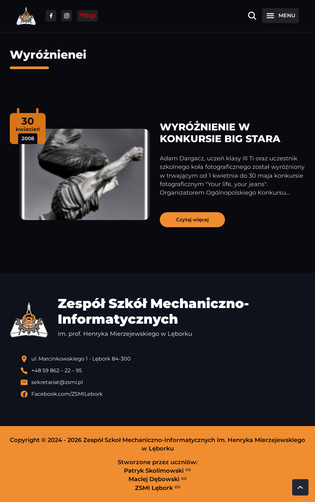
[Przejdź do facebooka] (51, 16)
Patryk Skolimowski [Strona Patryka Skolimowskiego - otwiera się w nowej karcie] (157, 470)
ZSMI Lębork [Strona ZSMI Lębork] (157, 487)
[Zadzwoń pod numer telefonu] (162, 371)
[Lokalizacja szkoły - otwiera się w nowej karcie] (162, 359)
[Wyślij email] (162, 382)
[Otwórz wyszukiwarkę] (252, 15)
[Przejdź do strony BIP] (87, 16)
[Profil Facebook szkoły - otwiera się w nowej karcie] (162, 394)
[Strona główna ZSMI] (26, 16)
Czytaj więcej (192, 219)
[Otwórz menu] (280, 15)
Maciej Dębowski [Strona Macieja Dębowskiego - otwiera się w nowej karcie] (157, 479)
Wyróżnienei (48, 55)
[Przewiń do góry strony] (300, 487)
